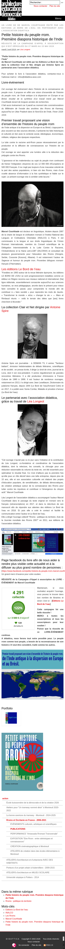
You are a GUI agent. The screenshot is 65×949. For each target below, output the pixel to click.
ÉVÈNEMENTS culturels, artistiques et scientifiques (33, 824)
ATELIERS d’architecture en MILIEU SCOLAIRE (27, 872)
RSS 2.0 (48, 945)
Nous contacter (40, 6)
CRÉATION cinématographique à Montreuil (29, 846)
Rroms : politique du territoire (18, 901)
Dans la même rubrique (17, 891)
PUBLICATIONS (17, 829)
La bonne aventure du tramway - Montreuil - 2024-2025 (31, 815)
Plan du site (54, 6)
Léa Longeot (25, 50)
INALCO (9, 913)
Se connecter (24, 945)
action (5, 798)
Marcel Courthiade (14, 919)
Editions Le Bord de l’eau (17, 910)
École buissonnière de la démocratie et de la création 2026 (32, 803)
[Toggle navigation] (58, 18)
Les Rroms (10, 916)
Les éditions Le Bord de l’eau (21, 269)
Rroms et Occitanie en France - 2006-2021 (26, 820)
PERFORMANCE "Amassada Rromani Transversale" (34, 834)
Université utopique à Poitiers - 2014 (22, 877)
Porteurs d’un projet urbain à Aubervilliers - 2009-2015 (30, 868)
